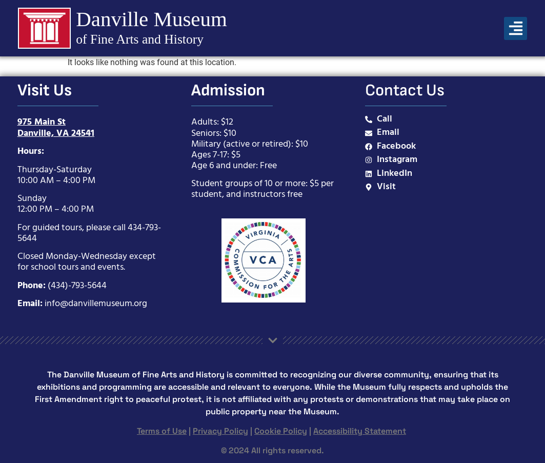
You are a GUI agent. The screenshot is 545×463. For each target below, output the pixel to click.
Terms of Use (162, 431)
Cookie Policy (280, 431)
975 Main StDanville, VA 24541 (55, 127)
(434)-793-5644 (77, 285)
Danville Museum (150, 19)
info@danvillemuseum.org (96, 303)
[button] (515, 28)
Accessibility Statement (359, 431)
